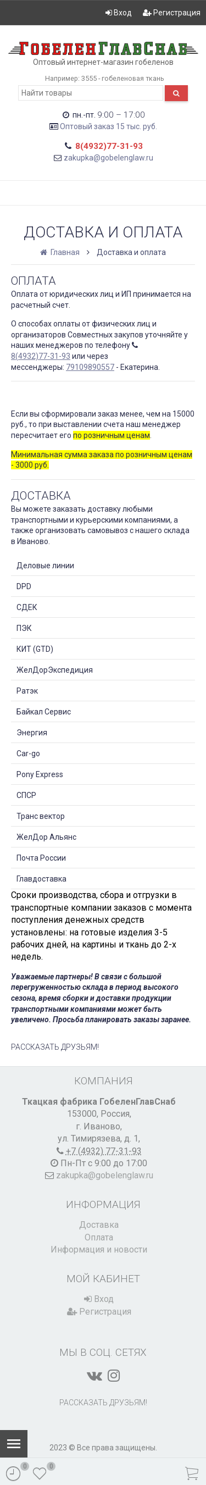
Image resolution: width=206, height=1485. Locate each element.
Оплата (99, 1237)
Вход (118, 12)
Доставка (99, 1225)
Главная (60, 252)
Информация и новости (99, 1249)
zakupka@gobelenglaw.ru (108, 157)
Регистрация (172, 12)
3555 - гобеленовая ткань (122, 78)
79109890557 (90, 367)
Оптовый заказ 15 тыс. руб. (108, 126)
